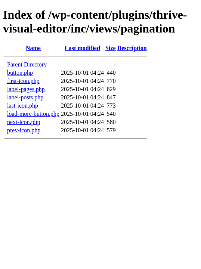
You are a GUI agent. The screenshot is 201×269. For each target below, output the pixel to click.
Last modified (82, 48)
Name (33, 48)
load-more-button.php (33, 114)
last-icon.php (22, 105)
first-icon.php (23, 81)
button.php (20, 72)
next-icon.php (23, 122)
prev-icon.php (23, 130)
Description (132, 48)
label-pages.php (26, 89)
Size (110, 48)
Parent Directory (27, 64)
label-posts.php (25, 97)
